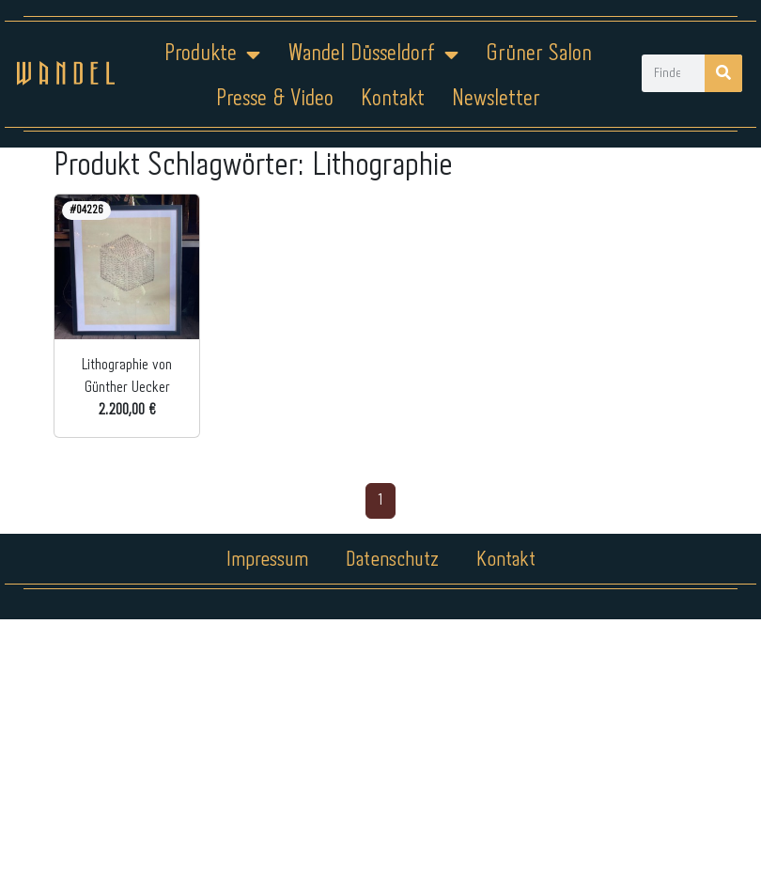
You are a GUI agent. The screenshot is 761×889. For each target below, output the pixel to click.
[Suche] (723, 73)
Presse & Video (275, 99)
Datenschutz (392, 560)
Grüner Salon (539, 54)
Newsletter (496, 99)
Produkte (212, 54)
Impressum (267, 560)
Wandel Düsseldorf (372, 54)
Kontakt (393, 99)
